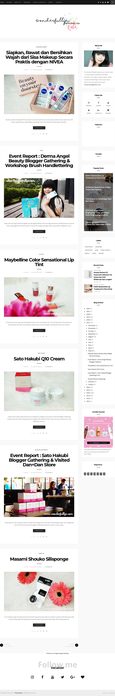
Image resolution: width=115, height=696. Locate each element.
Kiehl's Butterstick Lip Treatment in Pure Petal (95, 176)
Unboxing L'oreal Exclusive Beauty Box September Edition (98, 223)
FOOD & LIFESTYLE (39, 2)
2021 (88, 311)
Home (2, 2)
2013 (88, 396)
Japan (96, 250)
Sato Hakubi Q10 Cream (39, 359)
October (91, 331)
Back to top (109, 693)
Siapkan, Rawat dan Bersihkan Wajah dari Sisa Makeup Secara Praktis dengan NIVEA (39, 57)
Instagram (89, 103)
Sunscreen (97, 270)
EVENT (51, 2)
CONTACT (59, 2)
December (91, 325)
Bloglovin (108, 111)
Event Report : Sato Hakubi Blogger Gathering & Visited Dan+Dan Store (39, 460)
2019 (88, 317)
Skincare (101, 253)
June (89, 342)
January (90, 384)
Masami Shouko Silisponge (39, 559)
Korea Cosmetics (105, 250)
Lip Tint (41, 254)
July (89, 339)
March (90, 351)
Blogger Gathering (41, 450)
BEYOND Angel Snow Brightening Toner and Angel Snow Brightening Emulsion (97, 212)
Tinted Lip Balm (99, 285)
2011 (88, 401)
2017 (88, 323)
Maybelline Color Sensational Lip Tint (39, 262)
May (89, 345)
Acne (41, 150)
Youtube (108, 103)
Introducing (88, 250)
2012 (88, 398)
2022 (88, 308)
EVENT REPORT (89, 246)
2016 (88, 387)
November (91, 328)
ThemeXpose (18, 693)
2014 (88, 393)
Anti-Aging (41, 353)
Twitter (89, 111)
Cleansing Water (41, 47)
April (90, 348)
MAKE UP (18, 2)
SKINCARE (27, 2)
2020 (88, 314)
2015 (88, 390)
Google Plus (98, 111)
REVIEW (9, 2)
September (92, 334)
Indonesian (98, 246)
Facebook (98, 103)
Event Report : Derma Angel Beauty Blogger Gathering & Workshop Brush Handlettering (39, 160)
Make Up (41, 553)
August (90, 337)
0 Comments (48, 69)
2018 (88, 320)
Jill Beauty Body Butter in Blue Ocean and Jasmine (98, 188)
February (91, 381)
